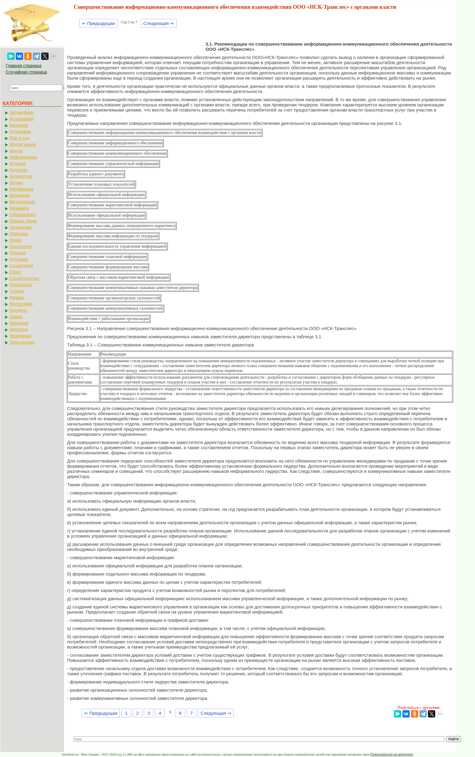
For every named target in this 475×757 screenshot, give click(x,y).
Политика (18, 233)
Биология (18, 125)
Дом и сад (19, 138)
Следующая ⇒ (158, 23)
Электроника (22, 342)
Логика (16, 182)
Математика (21, 189)
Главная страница (24, 65)
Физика (16, 297)
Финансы (18, 310)
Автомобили (21, 112)
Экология (18, 329)
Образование (22, 214)
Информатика (23, 157)
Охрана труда (22, 220)
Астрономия (21, 118)
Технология (20, 284)
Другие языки (22, 144)
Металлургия (22, 201)
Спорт (15, 272)
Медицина (19, 195)
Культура (18, 169)
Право (15, 240)
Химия (15, 316)
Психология (20, 246)
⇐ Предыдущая (98, 23)
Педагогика (20, 227)
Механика (19, 208)
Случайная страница (26, 72)
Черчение (19, 323)
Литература (20, 176)
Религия (17, 252)
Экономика (20, 335)
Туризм (16, 291)
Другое (16, 150)
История (17, 163)
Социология (21, 265)
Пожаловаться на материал (391, 754)
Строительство (24, 278)
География (20, 131)
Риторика (18, 259)
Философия (20, 303)
